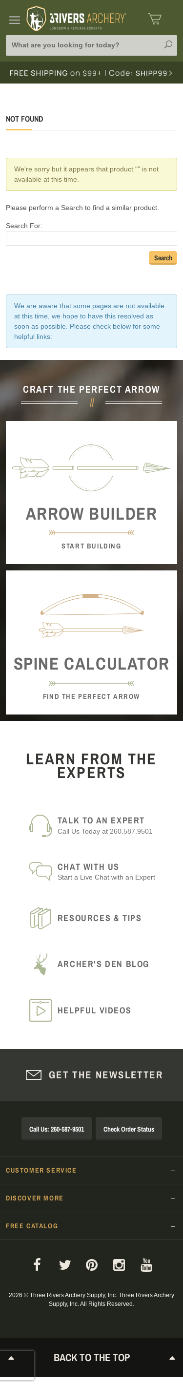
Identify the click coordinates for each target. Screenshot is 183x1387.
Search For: (24, 226)
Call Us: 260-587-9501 (56, 1129)
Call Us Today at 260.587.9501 (111, 825)
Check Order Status (128, 1129)
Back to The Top (92, 1357)
